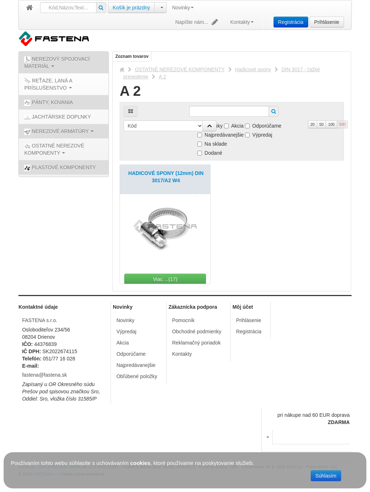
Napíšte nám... (197, 22)
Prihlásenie (326, 22)
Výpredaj (258, 135)
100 (331, 124)
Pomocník (183, 320)
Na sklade (212, 144)
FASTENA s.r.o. (39, 320)
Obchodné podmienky (196, 331)
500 (342, 124)
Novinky (183, 7)
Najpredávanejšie (220, 135)
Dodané (209, 153)
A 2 (162, 77)
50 (321, 124)
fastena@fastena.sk (44, 375)
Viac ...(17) (185, 279)
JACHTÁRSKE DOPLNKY (57, 117)
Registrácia (291, 22)
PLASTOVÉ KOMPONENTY (60, 167)
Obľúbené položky (136, 376)
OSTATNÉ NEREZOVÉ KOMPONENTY (179, 69)
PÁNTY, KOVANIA (48, 102)
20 (312, 124)
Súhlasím (325, 476)
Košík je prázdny (131, 7)
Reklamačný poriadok (196, 343)
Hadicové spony (253, 69)
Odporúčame (263, 126)
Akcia (234, 126)
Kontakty (241, 22)
